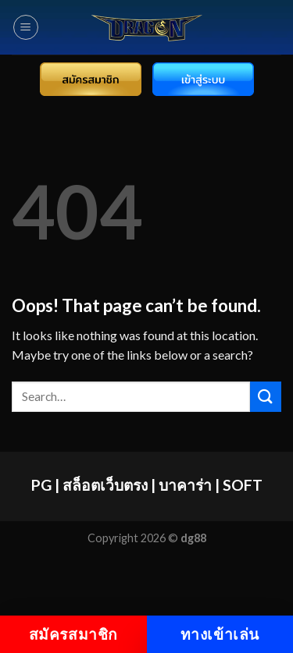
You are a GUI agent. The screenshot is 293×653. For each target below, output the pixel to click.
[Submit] (265, 397)
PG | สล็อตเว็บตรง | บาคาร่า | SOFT (147, 485)
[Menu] (25, 27)
